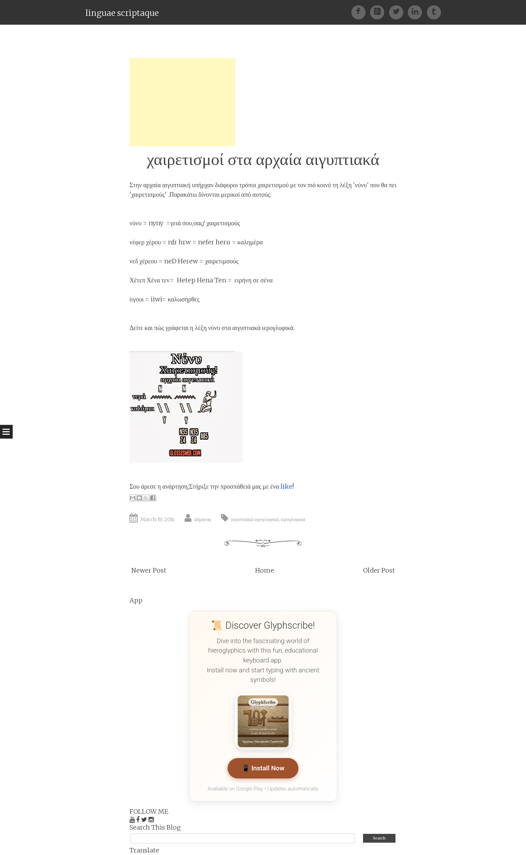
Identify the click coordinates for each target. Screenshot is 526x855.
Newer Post (148, 570)
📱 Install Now (263, 768)
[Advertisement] (182, 102)
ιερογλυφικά (293, 519)
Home (264, 570)
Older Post (379, 570)
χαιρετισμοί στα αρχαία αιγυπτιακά (263, 159)
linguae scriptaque (122, 13)
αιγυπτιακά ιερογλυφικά (255, 519)
